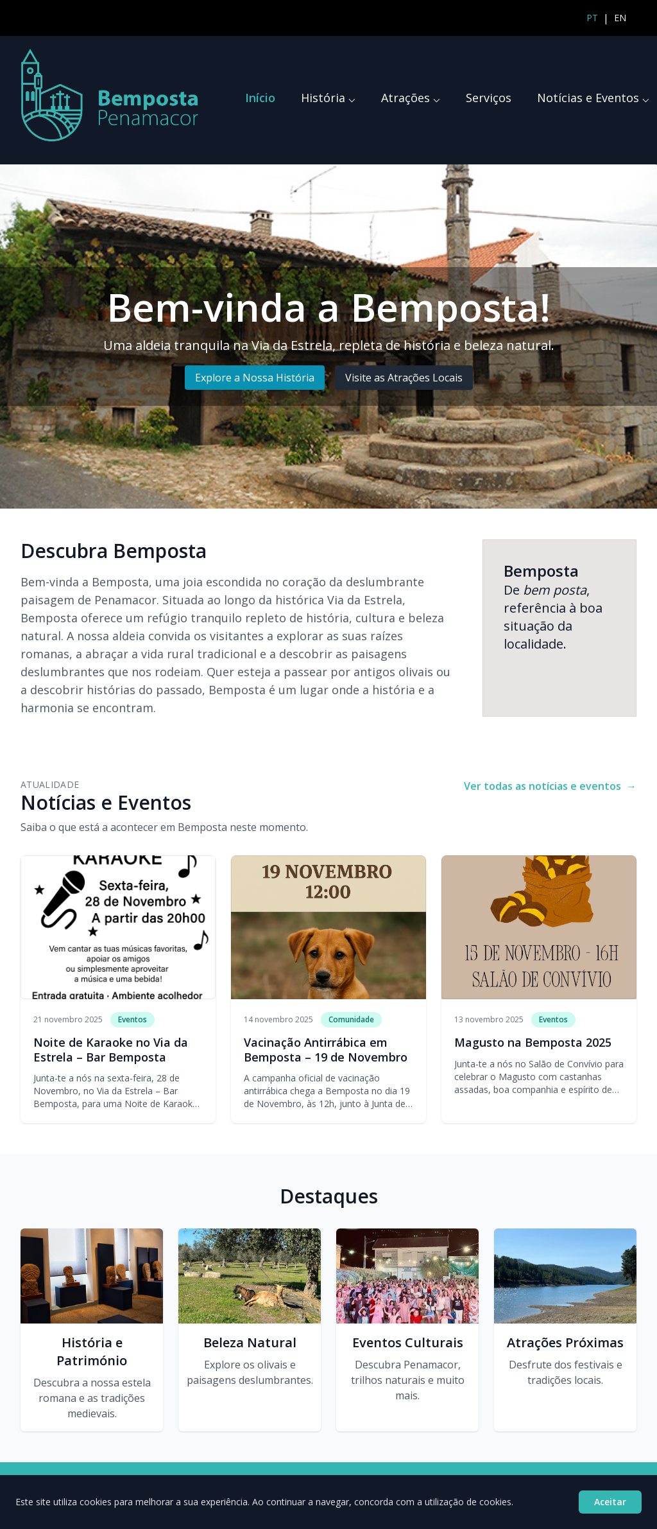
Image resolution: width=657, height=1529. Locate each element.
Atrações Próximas (565, 1342)
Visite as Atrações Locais (404, 378)
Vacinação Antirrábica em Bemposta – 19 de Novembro (325, 1050)
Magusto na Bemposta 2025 (532, 1042)
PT (592, 18)
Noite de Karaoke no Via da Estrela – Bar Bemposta (110, 1050)
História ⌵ (328, 97)
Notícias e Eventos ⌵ (593, 97)
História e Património (91, 1351)
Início (260, 97)
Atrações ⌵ (410, 97)
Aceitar (610, 1502)
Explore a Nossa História (254, 378)
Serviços (488, 97)
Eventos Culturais (407, 1342)
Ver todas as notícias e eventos (550, 786)
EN (620, 18)
